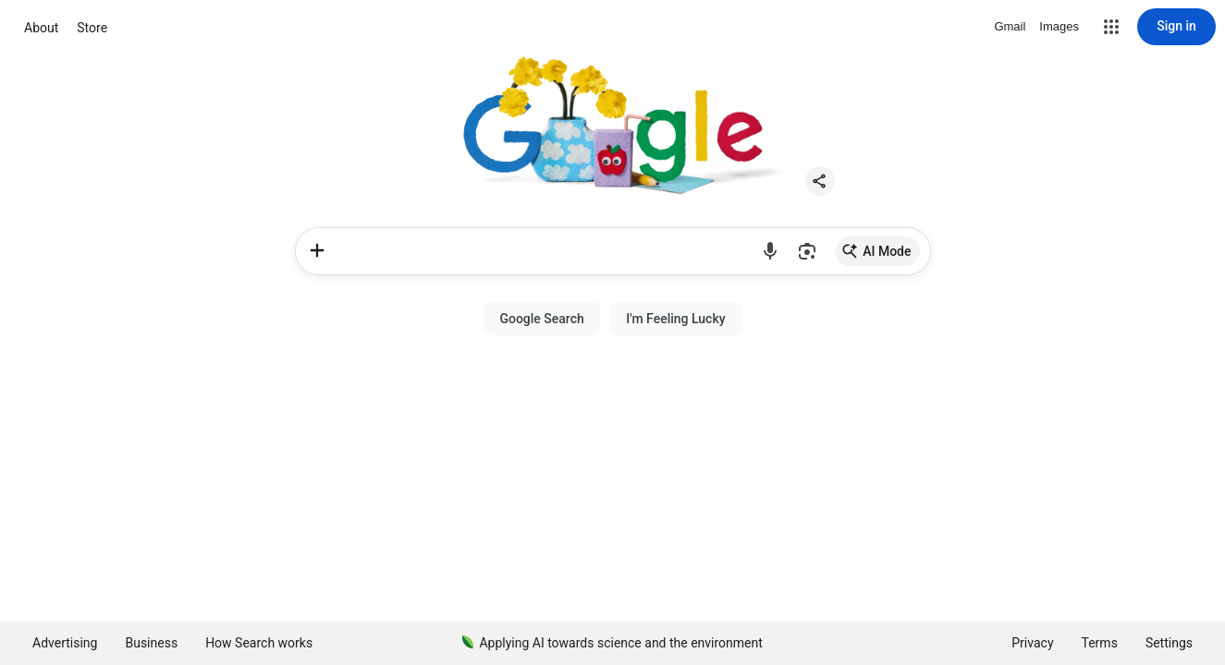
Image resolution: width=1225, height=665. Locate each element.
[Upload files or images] (317, 250)
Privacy (1032, 642)
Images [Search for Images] (1059, 26)
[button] (1111, 26)
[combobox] (546, 251)
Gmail (1009, 26)
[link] (877, 251)
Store (92, 27)
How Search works (258, 642)
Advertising (64, 642)
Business (151, 642)
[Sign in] (1176, 26)
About (41, 27)
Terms (1100, 642)
